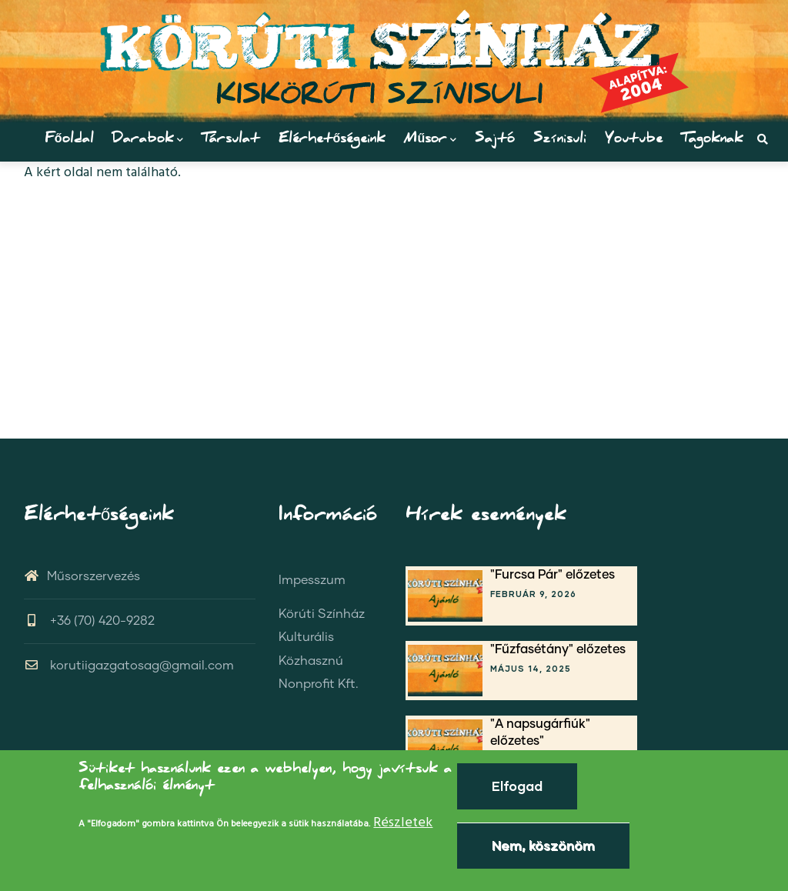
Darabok (147, 140)
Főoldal (69, 140)
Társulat (231, 140)
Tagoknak (712, 140)
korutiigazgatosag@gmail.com (129, 665)
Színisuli (559, 140)
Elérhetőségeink (332, 140)
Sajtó (495, 140)
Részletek (402, 823)
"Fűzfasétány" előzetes (558, 649)
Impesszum (312, 580)
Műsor (430, 140)
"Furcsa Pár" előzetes (552, 575)
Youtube (634, 140)
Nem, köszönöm (543, 845)
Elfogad (517, 786)
